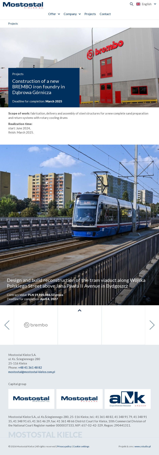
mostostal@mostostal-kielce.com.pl (31, 372)
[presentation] (7, 325)
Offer (52, 14)
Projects (90, 14)
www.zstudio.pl (142, 446)
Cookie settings (81, 446)
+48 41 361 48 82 (30, 367)
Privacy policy (64, 446)
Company (70, 14)
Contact (105, 14)
